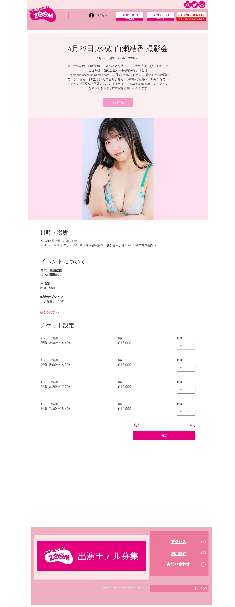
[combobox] (186, 346)
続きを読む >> (49, 312)
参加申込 (118, 103)
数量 (179, 338)
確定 (164, 435)
